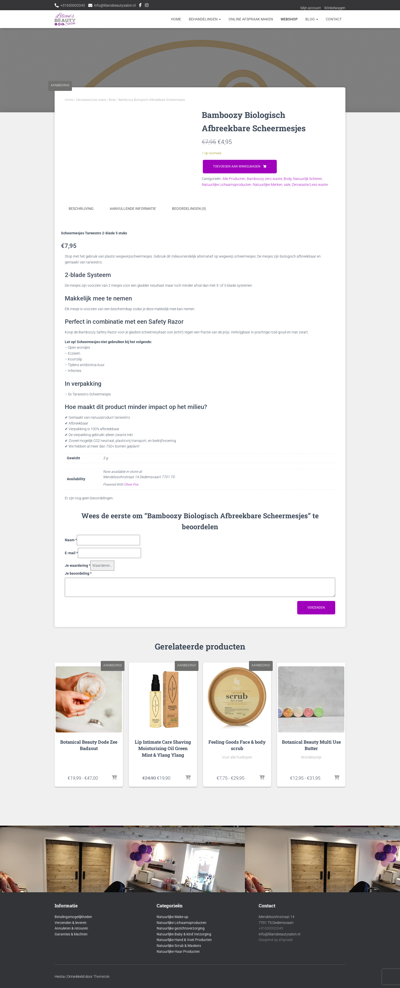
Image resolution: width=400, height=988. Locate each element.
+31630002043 (72, 5)
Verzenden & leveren (70, 961)
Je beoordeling (78, 676)
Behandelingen (205, 19)
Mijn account (311, 8)
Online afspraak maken (251, 19)
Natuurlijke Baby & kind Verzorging (184, 973)
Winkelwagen (334, 8)
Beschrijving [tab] (81, 312)
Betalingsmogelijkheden (73, 956)
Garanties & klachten (71, 973)
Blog (311, 19)
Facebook (140, 6)
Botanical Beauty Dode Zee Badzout (88, 850)
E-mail (71, 656)
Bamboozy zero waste (264, 179)
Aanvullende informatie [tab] (133, 312)
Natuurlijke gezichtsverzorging (181, 967)
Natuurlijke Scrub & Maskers (179, 984)
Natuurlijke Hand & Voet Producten (184, 979)
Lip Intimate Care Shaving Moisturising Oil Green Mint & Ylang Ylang (163, 853)
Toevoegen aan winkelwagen (236, 166)
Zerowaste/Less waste (91, 100)
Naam (71, 643)
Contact (334, 19)
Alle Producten (233, 179)
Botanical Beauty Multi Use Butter (311, 850)
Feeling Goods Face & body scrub (237, 850)
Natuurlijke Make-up (172, 956)
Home (176, 19)
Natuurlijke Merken (267, 185)
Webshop (289, 19)
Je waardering (77, 669)
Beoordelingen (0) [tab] (189, 312)
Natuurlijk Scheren (307, 179)
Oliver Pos (131, 588)
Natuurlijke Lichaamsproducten (226, 185)
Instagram (146, 6)
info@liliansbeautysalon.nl (115, 5)
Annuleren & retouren (71, 967)
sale (287, 185)
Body (112, 100)
